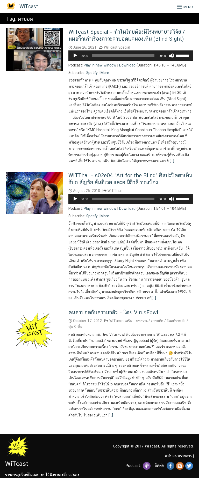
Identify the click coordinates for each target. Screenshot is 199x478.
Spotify (92, 73)
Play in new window (100, 65)
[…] (171, 161)
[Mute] (171, 55)
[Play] (75, 55)
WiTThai (115, 191)
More (105, 73)
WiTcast (28, 6)
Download (127, 65)
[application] (130, 55)
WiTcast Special (117, 47)
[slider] (123, 55)
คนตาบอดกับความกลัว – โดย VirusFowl (113, 312)
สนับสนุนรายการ (178, 456)
